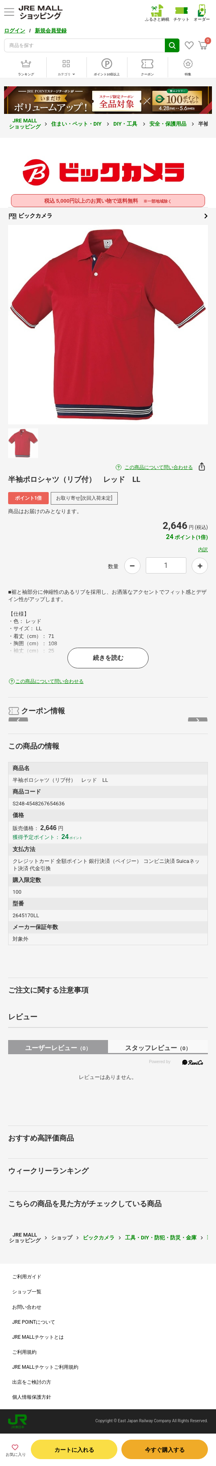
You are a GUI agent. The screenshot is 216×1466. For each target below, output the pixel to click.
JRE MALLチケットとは (38, 1337)
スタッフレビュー (157, 1048)
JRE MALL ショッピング (25, 123)
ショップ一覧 (26, 1292)
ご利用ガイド (26, 1277)
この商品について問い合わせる (159, 467)
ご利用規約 (24, 1352)
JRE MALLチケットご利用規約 (45, 1367)
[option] (108, 324)
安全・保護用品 (168, 124)
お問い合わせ (26, 1307)
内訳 (203, 549)
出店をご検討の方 (31, 1382)
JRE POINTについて (33, 1322)
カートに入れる (74, 1450)
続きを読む (108, 657)
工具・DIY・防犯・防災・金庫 (161, 1238)
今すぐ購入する (165, 1450)
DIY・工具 (125, 124)
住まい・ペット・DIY (77, 124)
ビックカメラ (108, 216)
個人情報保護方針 (31, 1397)
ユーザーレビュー (58, 1048)
